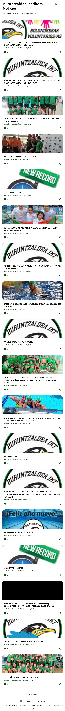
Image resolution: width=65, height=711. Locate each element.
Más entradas (32, 694)
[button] (60, 52)
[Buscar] (56, 4)
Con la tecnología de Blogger (32, 701)
